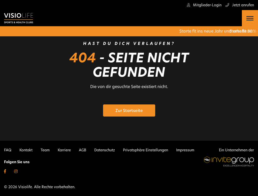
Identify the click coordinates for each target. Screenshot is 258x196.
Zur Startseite (129, 111)
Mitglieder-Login (204, 5)
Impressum (185, 150)
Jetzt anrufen (239, 5)
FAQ (7, 150)
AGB (82, 150)
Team (45, 150)
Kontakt (26, 150)
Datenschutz (104, 150)
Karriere (64, 150)
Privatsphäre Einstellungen (145, 150)
